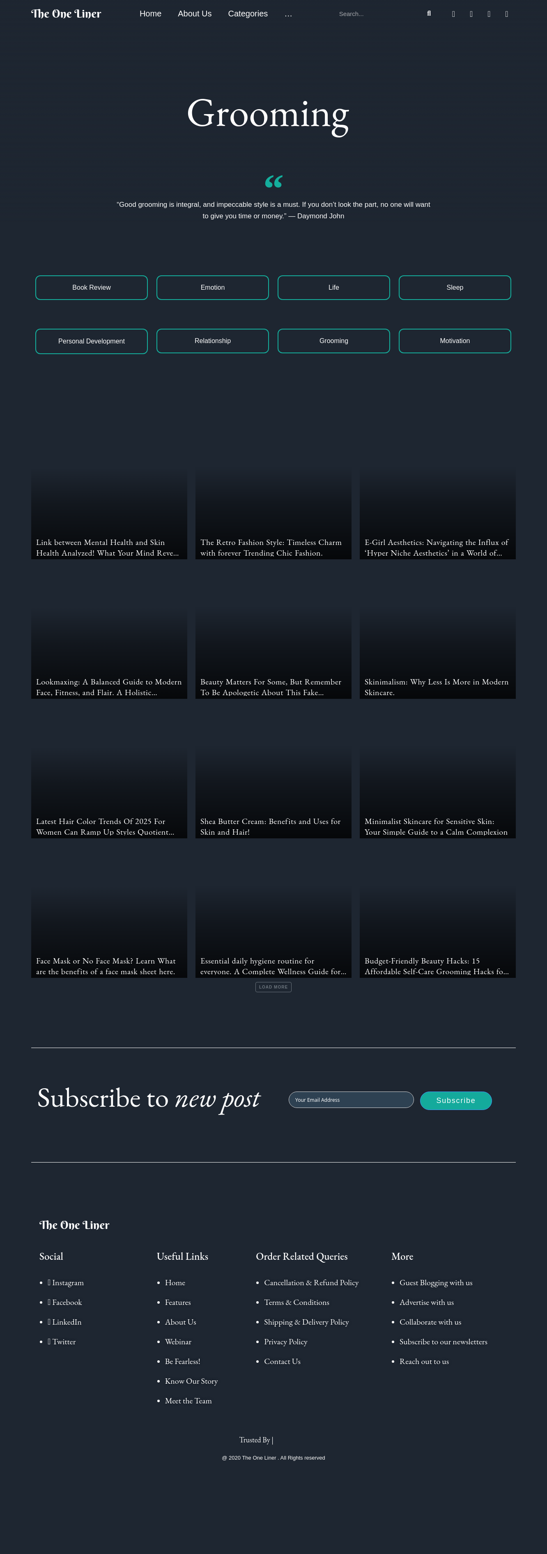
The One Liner (66, 14)
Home (150, 13)
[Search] (429, 13)
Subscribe (456, 1107)
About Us (194, 13)
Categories (248, 13)
